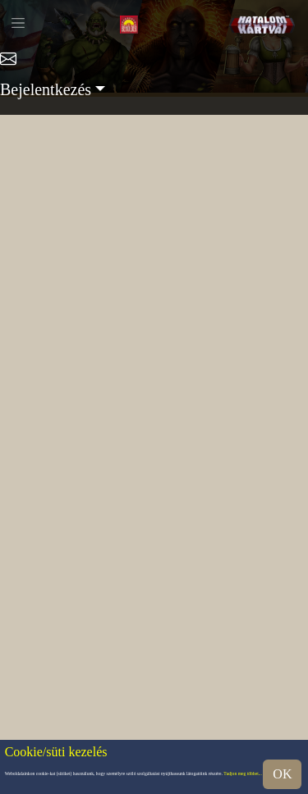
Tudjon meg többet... (242, 774)
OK (282, 774)
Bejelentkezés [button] (45, 89)
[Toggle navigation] (18, 23)
